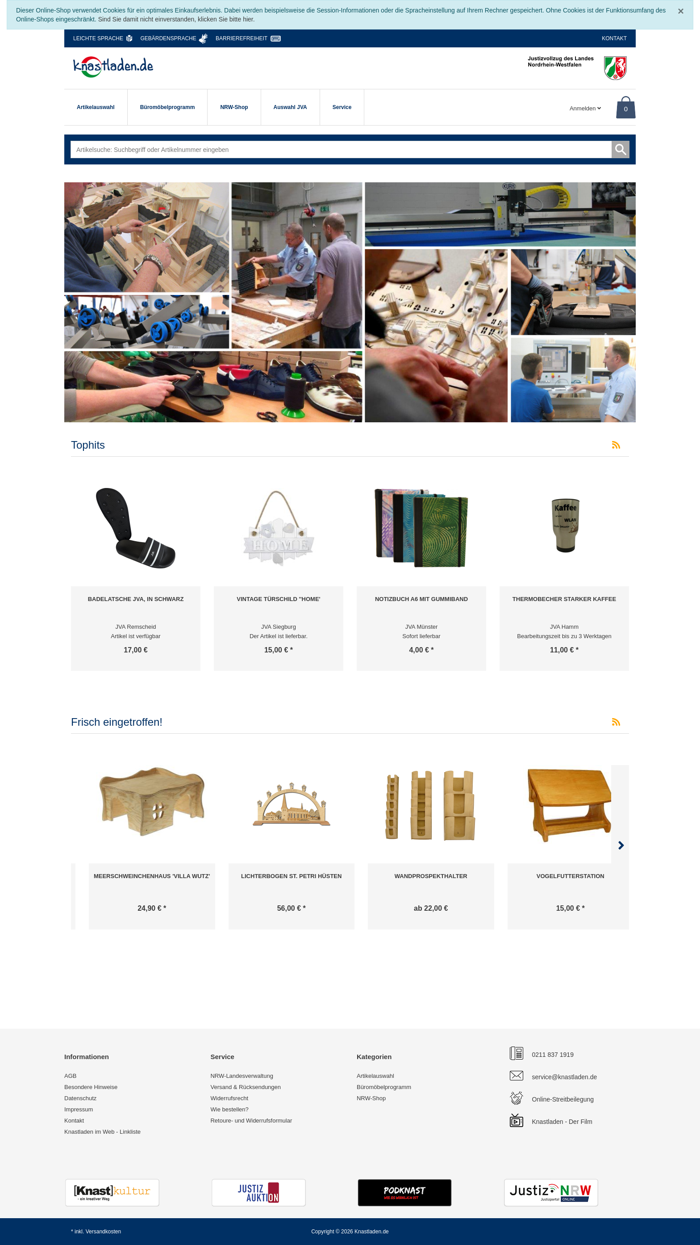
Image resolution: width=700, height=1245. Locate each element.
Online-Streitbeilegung (563, 1099)
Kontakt (614, 38)
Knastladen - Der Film (562, 1121)
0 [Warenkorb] (626, 109)
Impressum (78, 1109)
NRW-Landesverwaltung (241, 1076)
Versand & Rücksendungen (245, 1087)
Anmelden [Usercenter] (585, 108)
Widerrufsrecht (229, 1098)
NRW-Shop (234, 107)
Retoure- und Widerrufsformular (251, 1120)
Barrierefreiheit (241, 38)
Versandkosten (103, 1231)
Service (342, 107)
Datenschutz (80, 1098)
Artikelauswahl (96, 107)
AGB (70, 1076)
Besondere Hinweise (90, 1087)
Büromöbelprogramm (167, 107)
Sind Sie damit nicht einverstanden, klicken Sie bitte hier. (176, 19)
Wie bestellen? (229, 1109)
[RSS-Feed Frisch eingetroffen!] (616, 722)
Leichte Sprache (98, 38)
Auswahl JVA (290, 107)
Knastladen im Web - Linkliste (102, 1131)
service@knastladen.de (564, 1077)
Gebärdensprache (168, 38)
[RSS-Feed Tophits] (616, 445)
